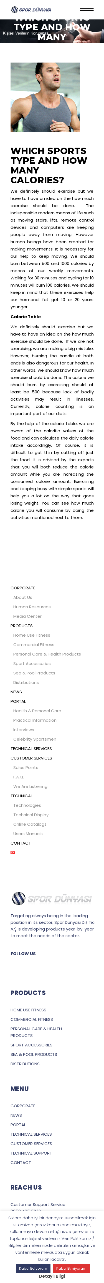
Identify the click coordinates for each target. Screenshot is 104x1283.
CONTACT (21, 843)
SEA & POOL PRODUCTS (34, 1054)
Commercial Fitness (33, 644)
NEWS (16, 692)
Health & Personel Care (37, 711)
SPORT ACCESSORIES (31, 1045)
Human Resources (32, 607)
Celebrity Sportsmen (34, 739)
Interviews (23, 730)
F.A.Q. (18, 777)
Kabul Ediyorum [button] (33, 1268)
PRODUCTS (22, 626)
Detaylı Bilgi (52, 1276)
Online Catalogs (30, 824)
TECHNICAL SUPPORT (31, 1153)
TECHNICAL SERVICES (31, 748)
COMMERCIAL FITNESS (32, 1019)
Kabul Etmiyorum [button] (71, 1268)
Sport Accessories (32, 663)
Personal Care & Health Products (47, 654)
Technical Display (31, 815)
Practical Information (35, 720)
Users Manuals (28, 834)
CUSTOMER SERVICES (31, 758)
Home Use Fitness (31, 635)
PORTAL (18, 701)
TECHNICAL (21, 796)
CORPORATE (23, 588)
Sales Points (25, 767)
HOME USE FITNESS (28, 1010)
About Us (22, 597)
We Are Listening (30, 786)
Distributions (26, 682)
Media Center (27, 616)
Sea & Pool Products (34, 673)
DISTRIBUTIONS (25, 1064)
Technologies (27, 805)
